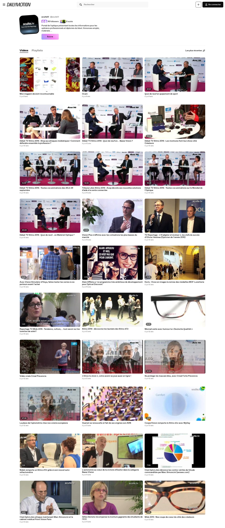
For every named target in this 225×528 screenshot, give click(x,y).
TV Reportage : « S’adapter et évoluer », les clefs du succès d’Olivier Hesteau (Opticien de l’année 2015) (172, 236)
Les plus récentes (195, 50)
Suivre (50, 36)
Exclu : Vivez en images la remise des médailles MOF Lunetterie (174, 282)
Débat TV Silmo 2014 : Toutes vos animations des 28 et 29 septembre (46, 189)
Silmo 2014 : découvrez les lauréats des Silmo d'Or (105, 329)
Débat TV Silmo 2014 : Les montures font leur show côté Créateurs (171, 142)
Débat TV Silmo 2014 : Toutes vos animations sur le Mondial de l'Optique (173, 189)
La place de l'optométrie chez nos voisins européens (44, 423)
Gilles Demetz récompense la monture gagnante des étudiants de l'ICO (112, 518)
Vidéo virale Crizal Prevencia (33, 376)
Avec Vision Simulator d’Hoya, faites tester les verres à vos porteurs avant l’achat (47, 283)
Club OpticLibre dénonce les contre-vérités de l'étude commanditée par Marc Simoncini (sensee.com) (170, 471)
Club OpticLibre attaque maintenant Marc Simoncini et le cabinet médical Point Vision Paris (46, 518)
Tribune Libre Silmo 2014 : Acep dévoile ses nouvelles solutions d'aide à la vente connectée (111, 189)
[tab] (24, 50)
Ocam (85, 94)
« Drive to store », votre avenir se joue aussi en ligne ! (106, 376)
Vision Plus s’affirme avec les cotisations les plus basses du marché (109, 236)
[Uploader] (198, 4)
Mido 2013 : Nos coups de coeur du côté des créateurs (169, 517)
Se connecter (213, 4)
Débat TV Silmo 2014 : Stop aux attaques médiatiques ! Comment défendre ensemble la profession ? (50, 142)
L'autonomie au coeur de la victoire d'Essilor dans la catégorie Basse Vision (110, 471)
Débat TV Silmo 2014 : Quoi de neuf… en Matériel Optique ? (47, 235)
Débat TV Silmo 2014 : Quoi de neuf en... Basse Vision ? (107, 141)
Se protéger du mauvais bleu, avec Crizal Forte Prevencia (171, 376)
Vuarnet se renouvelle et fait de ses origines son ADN (106, 423)
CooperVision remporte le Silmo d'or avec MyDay (167, 423)
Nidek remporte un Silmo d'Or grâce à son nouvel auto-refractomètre (45, 471)
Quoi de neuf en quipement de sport (161, 94)
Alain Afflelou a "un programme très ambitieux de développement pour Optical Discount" (112, 283)
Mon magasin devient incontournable (37, 94)
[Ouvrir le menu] (4, 4)
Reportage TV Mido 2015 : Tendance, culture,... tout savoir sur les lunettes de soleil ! (50, 330)
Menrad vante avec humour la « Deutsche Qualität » (169, 329)
